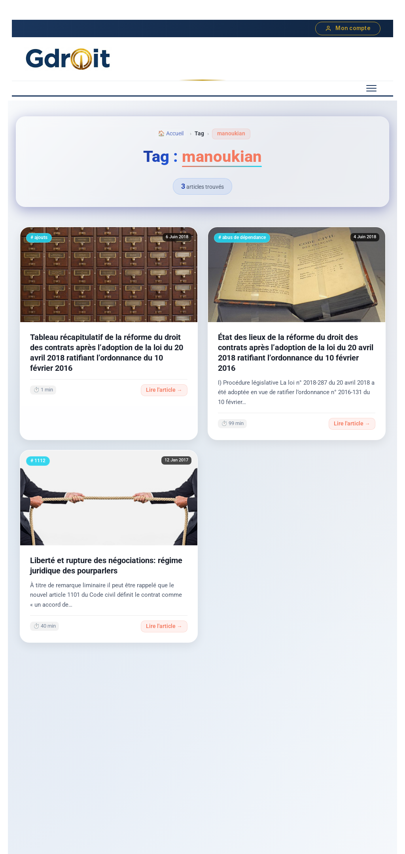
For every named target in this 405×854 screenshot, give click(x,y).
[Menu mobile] (371, 88)
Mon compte (348, 28)
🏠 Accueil (171, 133)
